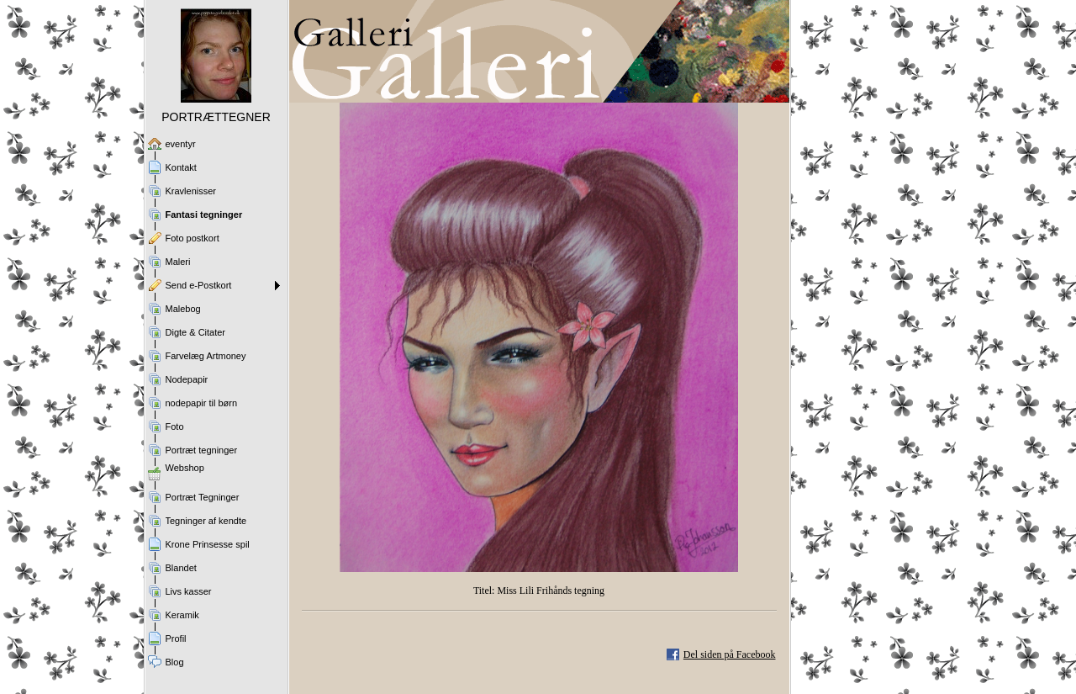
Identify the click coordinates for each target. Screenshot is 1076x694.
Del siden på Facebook (729, 654)
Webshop (185, 468)
